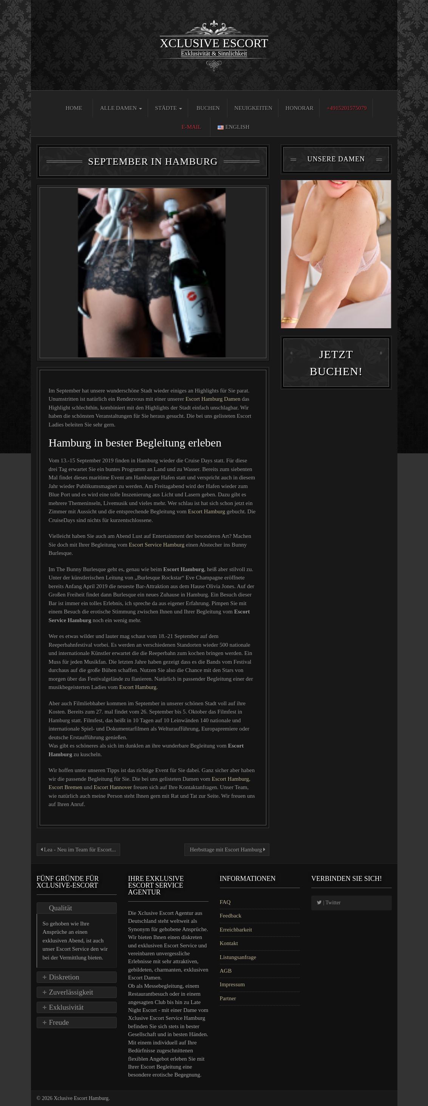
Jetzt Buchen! (336, 368)
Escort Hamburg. (138, 687)
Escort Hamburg (206, 511)
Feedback (230, 916)
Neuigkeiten (253, 108)
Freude (59, 1022)
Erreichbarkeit (236, 930)
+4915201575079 (347, 108)
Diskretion (64, 977)
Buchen (208, 108)
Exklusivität (66, 1007)
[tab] (77, 908)
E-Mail (192, 127)
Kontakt (229, 943)
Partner (228, 998)
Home (74, 108)
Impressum (232, 984)
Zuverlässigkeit (71, 992)
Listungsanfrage (238, 957)
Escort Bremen (66, 787)
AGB (226, 971)
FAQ (225, 902)
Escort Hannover (113, 787)
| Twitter (329, 902)
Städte (168, 108)
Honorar (300, 108)
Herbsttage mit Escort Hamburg (227, 849)
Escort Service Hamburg (157, 545)
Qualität (60, 908)
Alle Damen (121, 108)
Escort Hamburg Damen (213, 399)
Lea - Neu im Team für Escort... (78, 849)
